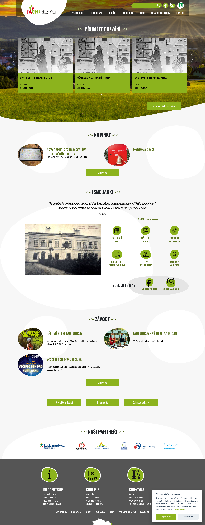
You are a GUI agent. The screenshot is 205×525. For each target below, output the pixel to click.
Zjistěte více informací (148, 219)
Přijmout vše (166, 517)
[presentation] (13, 58)
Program (96, 13)
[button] (101, 94)
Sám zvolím (180, 510)
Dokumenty (102, 402)
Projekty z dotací (64, 402)
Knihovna (128, 13)
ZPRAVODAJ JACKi (160, 13)
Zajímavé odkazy (141, 402)
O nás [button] (112, 13)
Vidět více (102, 173)
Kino (142, 13)
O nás (88, 512)
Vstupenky (78, 13)
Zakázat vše (188, 517)
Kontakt (181, 13)
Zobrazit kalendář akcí (164, 106)
